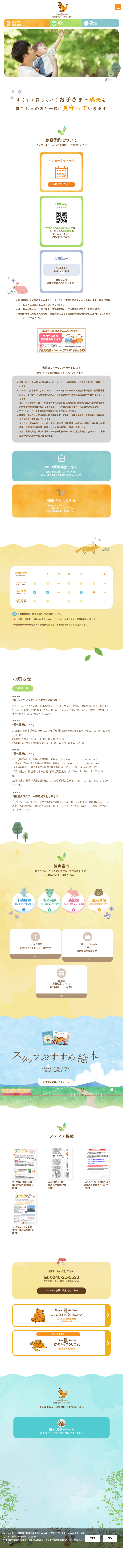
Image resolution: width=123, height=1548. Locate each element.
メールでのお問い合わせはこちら (61, 1290)
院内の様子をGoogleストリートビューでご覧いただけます (61, 1431)
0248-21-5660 (61, 271)
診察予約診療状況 (16, 23)
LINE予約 (60, 23)
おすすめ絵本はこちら (54, 1082)
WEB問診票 (93, 23)
